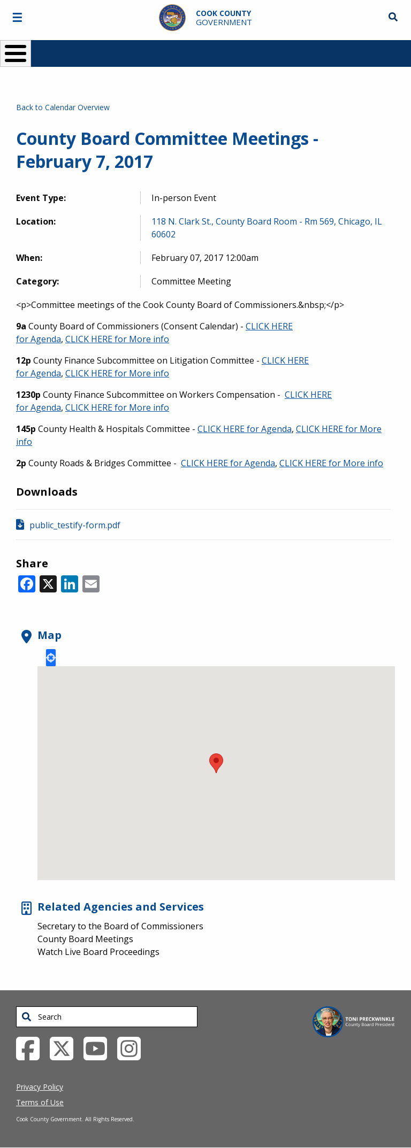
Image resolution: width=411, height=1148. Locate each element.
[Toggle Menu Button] (15, 53)
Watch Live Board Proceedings (98, 952)
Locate (51, 657)
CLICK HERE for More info (117, 339)
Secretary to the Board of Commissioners (120, 926)
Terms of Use (40, 1102)
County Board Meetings (85, 939)
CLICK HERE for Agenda (244, 429)
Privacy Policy (39, 1087)
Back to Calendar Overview (63, 107)
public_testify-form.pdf (74, 525)
